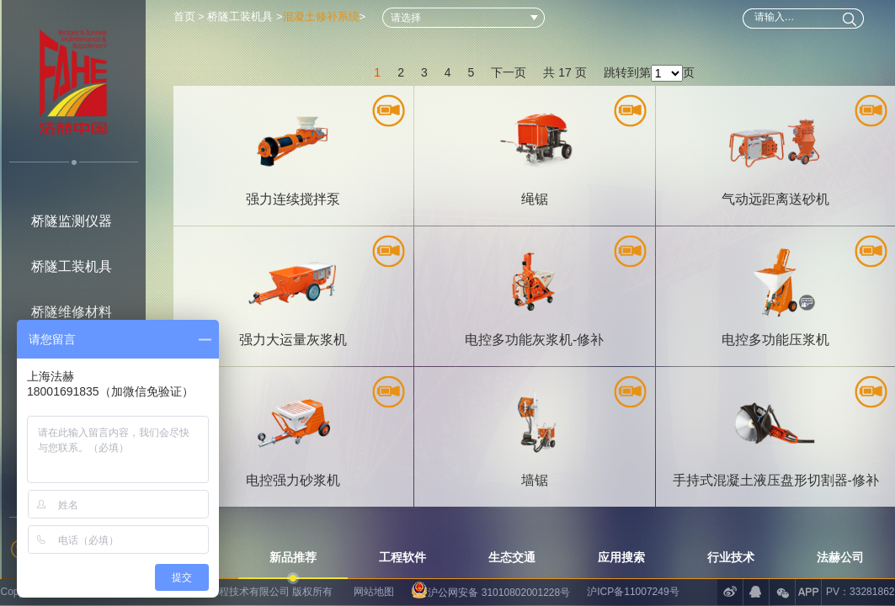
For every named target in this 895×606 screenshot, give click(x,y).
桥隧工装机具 (71, 266)
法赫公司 (840, 557)
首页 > (190, 16)
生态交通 (511, 557)
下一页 (508, 72)
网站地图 (374, 592)
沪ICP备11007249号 (633, 592)
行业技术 (730, 557)
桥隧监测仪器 (71, 221)
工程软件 (402, 557)
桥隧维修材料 (71, 312)
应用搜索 (621, 557)
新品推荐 (293, 557)
